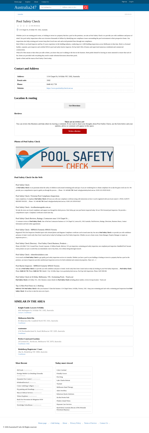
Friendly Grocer (62, 373)
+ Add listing (54, 423)
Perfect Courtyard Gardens (29, 339)
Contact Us (45, 2)
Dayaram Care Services (64, 404)
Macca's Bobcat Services (29, 393)
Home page (18, 2)
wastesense (22, 328)
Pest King (60, 377)
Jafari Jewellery (62, 390)
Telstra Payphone (27, 396)
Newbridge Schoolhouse (29, 405)
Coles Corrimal (61, 370)
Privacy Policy (75, 423)
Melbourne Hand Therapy (65, 387)
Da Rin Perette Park (63, 397)
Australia (20, 14)
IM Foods (24, 370)
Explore (27, 2)
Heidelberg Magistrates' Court (30, 349)
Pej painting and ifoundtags (30, 389)
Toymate (59, 384)
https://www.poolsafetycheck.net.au (60, 88)
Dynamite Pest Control (28, 379)
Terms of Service (90, 423)
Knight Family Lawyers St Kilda (31, 308)
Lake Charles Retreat (63, 380)
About (36, 2)
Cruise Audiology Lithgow (28, 386)
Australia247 (25, 7)
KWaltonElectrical (26, 382)
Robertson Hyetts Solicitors (65, 394)
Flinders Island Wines (63, 401)
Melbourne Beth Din (26, 318)
